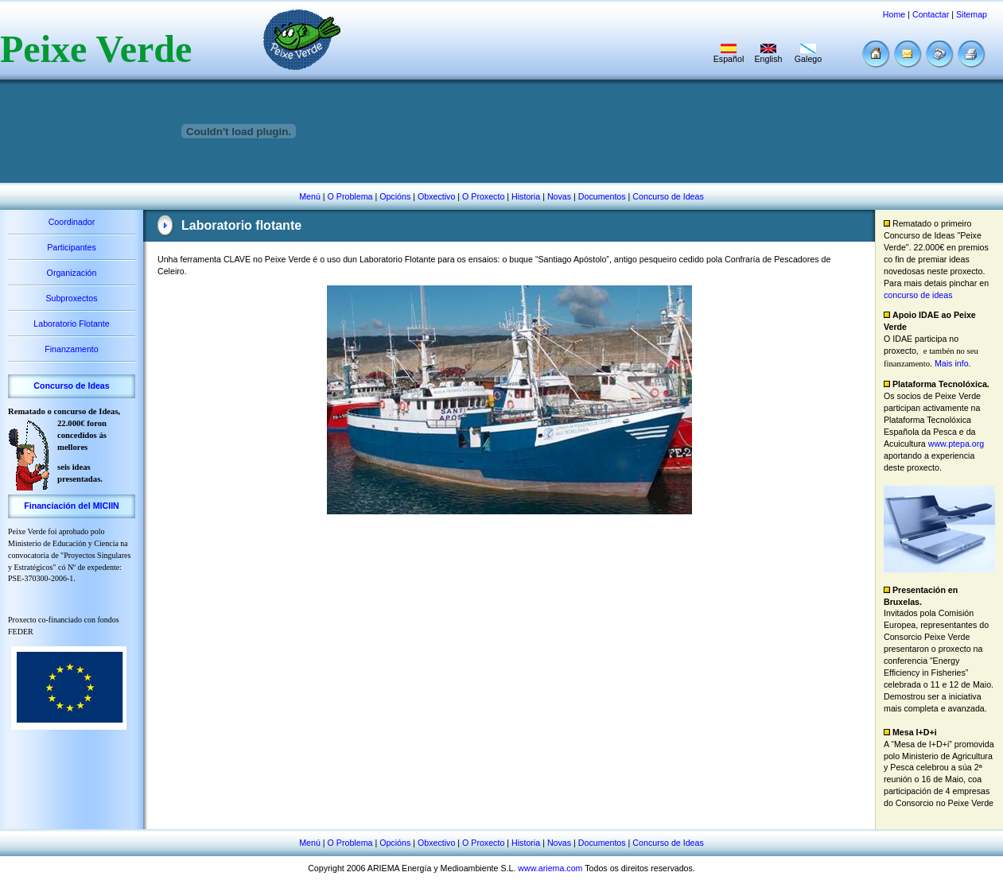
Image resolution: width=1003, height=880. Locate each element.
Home (894, 14)
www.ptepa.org (956, 443)
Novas (559, 196)
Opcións (394, 196)
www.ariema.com (550, 868)
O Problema (350, 196)
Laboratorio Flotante (71, 323)
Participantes (71, 247)
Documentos (602, 196)
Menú (310, 196)
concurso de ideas (918, 295)
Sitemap (971, 14)
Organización (72, 272)
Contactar (930, 14)
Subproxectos (71, 298)
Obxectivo (436, 196)
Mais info (952, 363)
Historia (525, 196)
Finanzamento (72, 349)
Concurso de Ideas (667, 196)
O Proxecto (483, 196)
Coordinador (72, 222)
